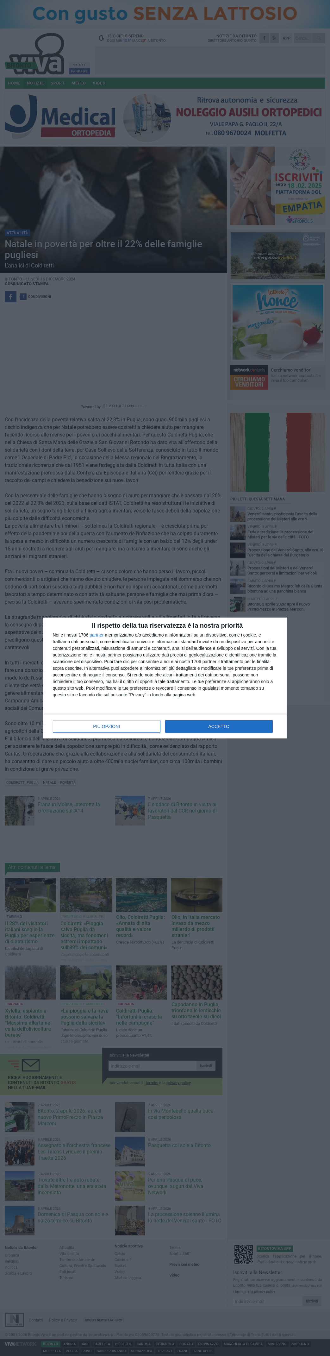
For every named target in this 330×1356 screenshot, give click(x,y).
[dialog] (165, 678)
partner (96, 635)
